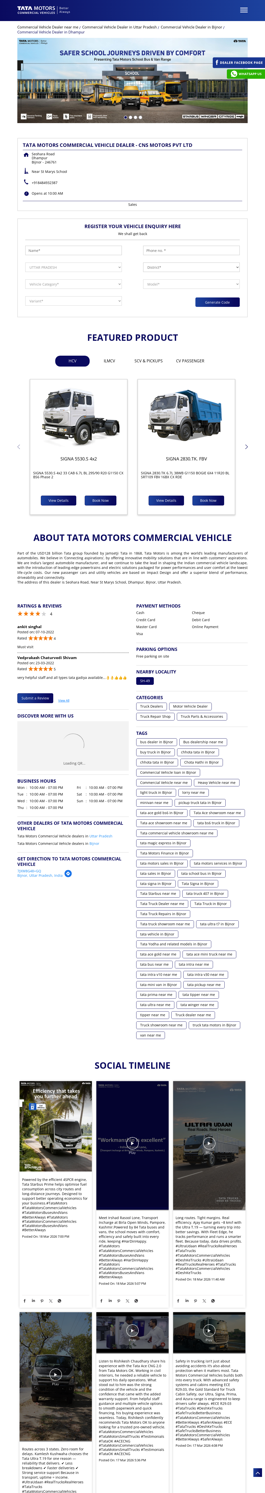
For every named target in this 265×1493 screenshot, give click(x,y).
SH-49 (145, 681)
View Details (59, 500)
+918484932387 (44, 182)
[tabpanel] (132, 80)
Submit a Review (35, 698)
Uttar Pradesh (100, 836)
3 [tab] (135, 117)
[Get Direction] (68, 876)
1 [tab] (125, 117)
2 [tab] (130, 117)
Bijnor (94, 843)
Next (246, 448)
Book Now (100, 500)
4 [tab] (140, 117)
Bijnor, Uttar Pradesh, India (40, 875)
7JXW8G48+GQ (29, 871)
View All (63, 699)
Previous (18, 448)
